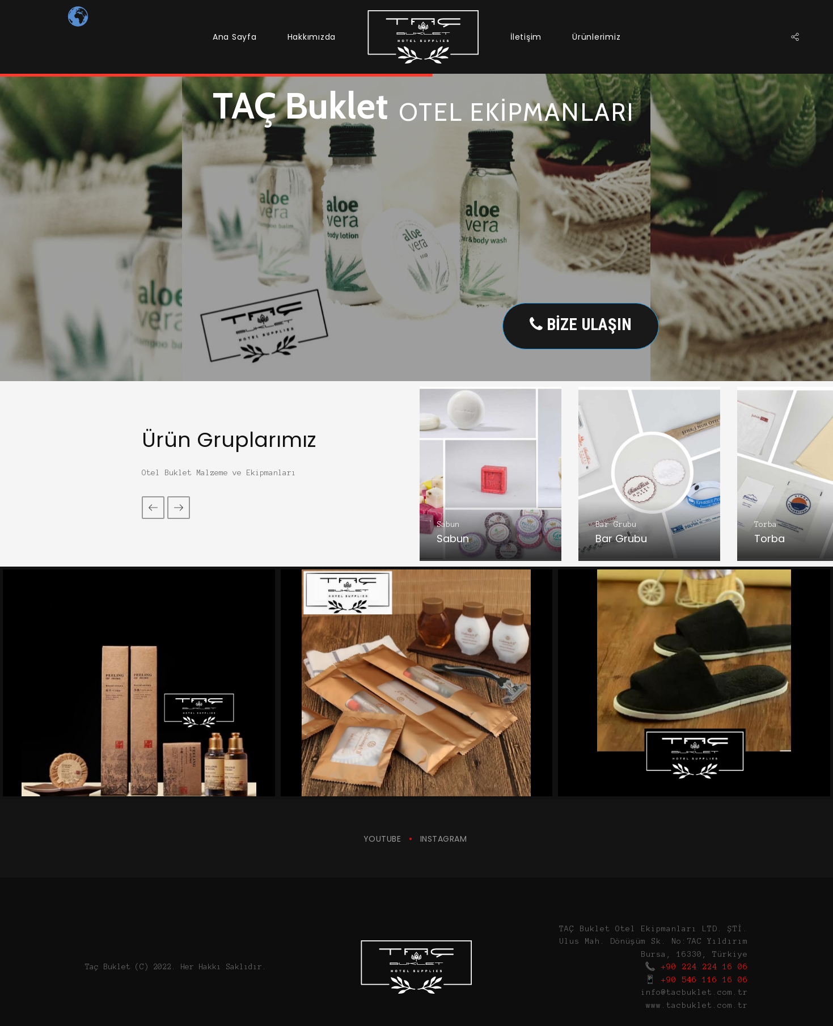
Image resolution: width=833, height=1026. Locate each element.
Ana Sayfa (235, 37)
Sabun (448, 524)
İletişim (526, 37)
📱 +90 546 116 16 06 (696, 980)
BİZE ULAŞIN (581, 324)
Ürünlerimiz (596, 37)
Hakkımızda (311, 37)
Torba (765, 524)
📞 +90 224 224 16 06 (696, 966)
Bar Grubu (615, 524)
